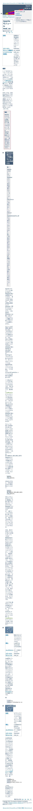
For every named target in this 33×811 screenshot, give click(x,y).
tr (12, 32)
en (11, 31)
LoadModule (18, 15)
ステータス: (6, 48)
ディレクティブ (14, 3)
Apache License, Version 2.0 (16, 802)
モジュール (6, 3)
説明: (4, 35)
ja (7, 32)
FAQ (19, 3)
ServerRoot (8, 691)
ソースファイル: (7, 52)
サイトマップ (28, 3)
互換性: (5, 54)
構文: (7, 643)
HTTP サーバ (11, 15)
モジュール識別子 (9, 771)
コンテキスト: (9, 650)
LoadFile (17, 13)
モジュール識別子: (8, 50)
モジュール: (9, 655)
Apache (5, 15)
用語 (23, 3)
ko (9, 32)
